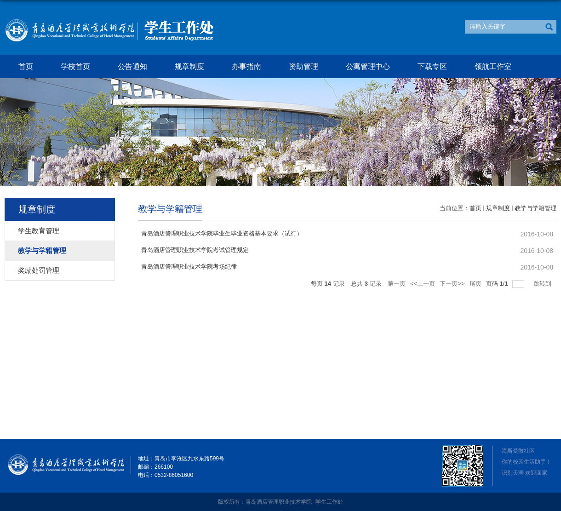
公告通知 (132, 66)
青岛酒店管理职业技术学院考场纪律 (189, 266)
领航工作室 (493, 66)
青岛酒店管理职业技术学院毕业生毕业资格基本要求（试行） (222, 233)
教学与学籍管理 (535, 208)
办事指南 (246, 66)
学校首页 (75, 66)
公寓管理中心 (368, 66)
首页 (25, 66)
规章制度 (189, 66)
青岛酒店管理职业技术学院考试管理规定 (195, 250)
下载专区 (432, 66)
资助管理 (303, 66)
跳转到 (543, 283)
